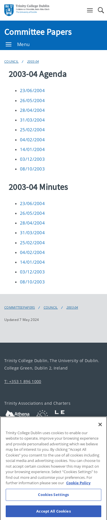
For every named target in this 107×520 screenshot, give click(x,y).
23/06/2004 (32, 90)
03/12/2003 (32, 159)
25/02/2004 (32, 129)
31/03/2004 (32, 120)
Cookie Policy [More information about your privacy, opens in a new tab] (78, 488)
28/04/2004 (32, 110)
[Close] (100, 429)
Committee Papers (38, 31)
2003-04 (33, 61)
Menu (18, 44)
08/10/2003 (32, 169)
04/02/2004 (32, 139)
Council (11, 61)
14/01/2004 (32, 149)
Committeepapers (19, 307)
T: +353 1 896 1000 (22, 381)
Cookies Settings (53, 499)
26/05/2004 (32, 100)
